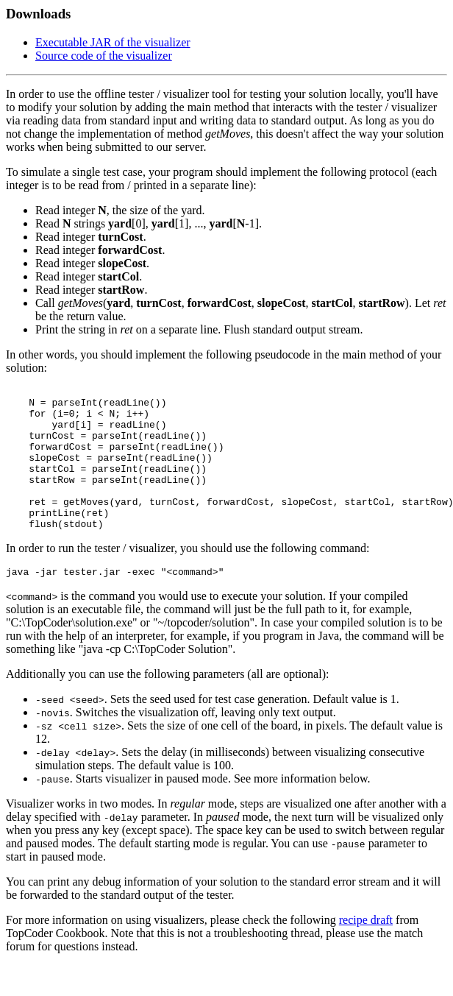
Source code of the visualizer (103, 55)
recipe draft (366, 950)
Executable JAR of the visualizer (112, 42)
